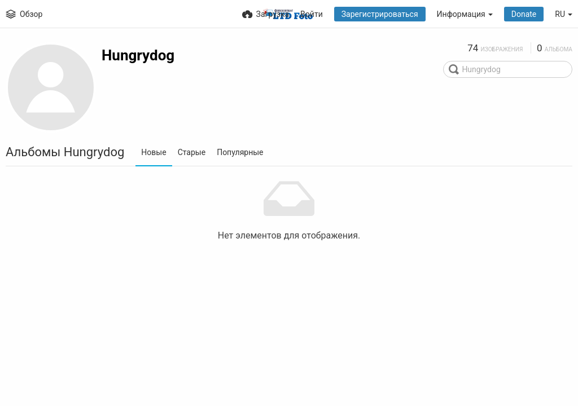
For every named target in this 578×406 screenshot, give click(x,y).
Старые (192, 152)
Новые (153, 152)
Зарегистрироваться (379, 14)
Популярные (240, 152)
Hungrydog (138, 55)
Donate (524, 14)
